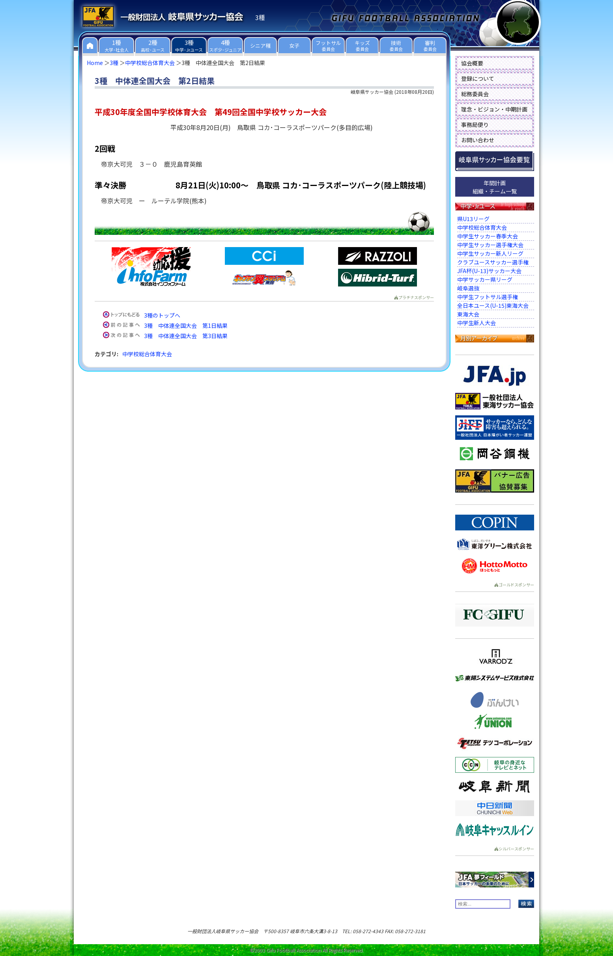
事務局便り (475, 124)
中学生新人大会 (476, 323)
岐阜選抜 (468, 288)
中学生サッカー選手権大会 (490, 245)
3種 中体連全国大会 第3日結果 (186, 336)
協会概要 (472, 63)
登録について (477, 78)
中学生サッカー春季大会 (487, 236)
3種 (114, 63)
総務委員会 (475, 94)
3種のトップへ (162, 315)
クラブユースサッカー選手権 (493, 262)
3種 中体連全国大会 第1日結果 (186, 325)
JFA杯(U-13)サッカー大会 (489, 271)
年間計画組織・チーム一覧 (495, 187)
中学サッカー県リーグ (484, 279)
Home (95, 63)
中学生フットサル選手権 (487, 297)
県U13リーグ (473, 219)
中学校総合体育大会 (150, 63)
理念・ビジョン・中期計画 (494, 109)
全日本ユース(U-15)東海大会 (493, 305)
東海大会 (468, 314)
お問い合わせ (477, 140)
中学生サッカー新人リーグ (490, 253)
